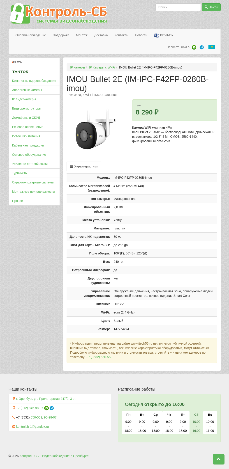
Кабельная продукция (28, 145)
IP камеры (77, 67)
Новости (141, 35)
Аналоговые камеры (27, 90)
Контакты (121, 35)
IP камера (74, 95)
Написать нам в (178, 47)
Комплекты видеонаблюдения (34, 80)
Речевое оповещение (28, 127)
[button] (218, 459)
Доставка (101, 35)
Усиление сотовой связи (30, 164)
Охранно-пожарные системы (33, 182)
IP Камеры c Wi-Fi (102, 67)
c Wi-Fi (88, 95)
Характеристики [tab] (84, 166)
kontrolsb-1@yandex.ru (32, 426)
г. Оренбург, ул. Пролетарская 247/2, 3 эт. (46, 398)
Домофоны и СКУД (26, 117)
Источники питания (26, 136)
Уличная (110, 95)
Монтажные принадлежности (33, 191)
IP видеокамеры (24, 99)
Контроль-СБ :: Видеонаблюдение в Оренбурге (54, 456)
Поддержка (61, 35)
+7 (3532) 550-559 (99, 357)
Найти (211, 7)
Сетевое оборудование (29, 154)
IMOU (98, 95)
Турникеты (20, 173)
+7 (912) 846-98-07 (29, 408)
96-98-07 (50, 417)
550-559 (36, 417)
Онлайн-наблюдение (31, 35)
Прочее (17, 201)
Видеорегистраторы (27, 108)
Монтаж (82, 35)
